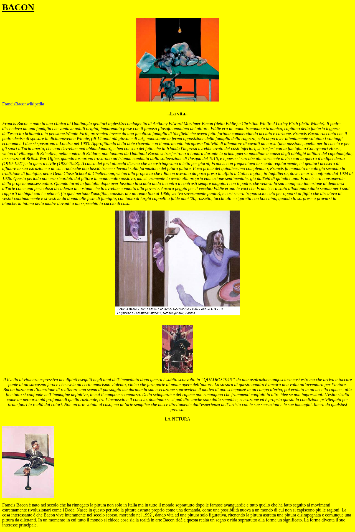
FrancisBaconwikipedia (23, 104)
